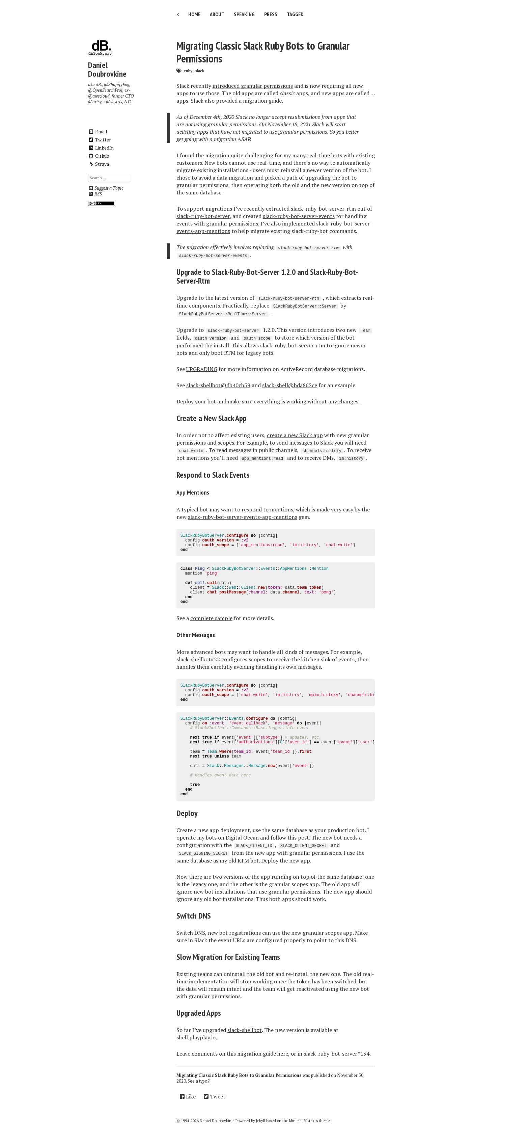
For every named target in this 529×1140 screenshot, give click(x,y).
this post (298, 837)
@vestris (114, 102)
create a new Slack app (295, 435)
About (217, 14)
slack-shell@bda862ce (289, 385)
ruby (188, 71)
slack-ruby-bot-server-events (299, 216)
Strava (98, 164)
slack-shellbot (244, 1030)
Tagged (295, 14)
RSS (95, 194)
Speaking (244, 14)
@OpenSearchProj (105, 90)
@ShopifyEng (116, 84)
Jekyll (260, 1120)
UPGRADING (201, 369)
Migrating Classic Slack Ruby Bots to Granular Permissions (263, 51)
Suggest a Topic (105, 188)
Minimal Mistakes (303, 1120)
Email (97, 131)
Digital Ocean (242, 837)
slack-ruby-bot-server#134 (336, 1053)
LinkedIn (101, 147)
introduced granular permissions (253, 85)
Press (270, 14)
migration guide (262, 100)
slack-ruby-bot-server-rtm (323, 208)
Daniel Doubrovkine (107, 69)
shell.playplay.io (196, 1037)
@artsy (95, 102)
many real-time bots (317, 155)
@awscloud (99, 96)
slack (199, 71)
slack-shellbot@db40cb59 (218, 385)
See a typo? (199, 1081)
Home (194, 14)
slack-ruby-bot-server (203, 216)
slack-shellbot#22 (198, 659)
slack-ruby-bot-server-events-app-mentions (242, 517)
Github (98, 156)
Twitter (99, 139)
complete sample (211, 618)
